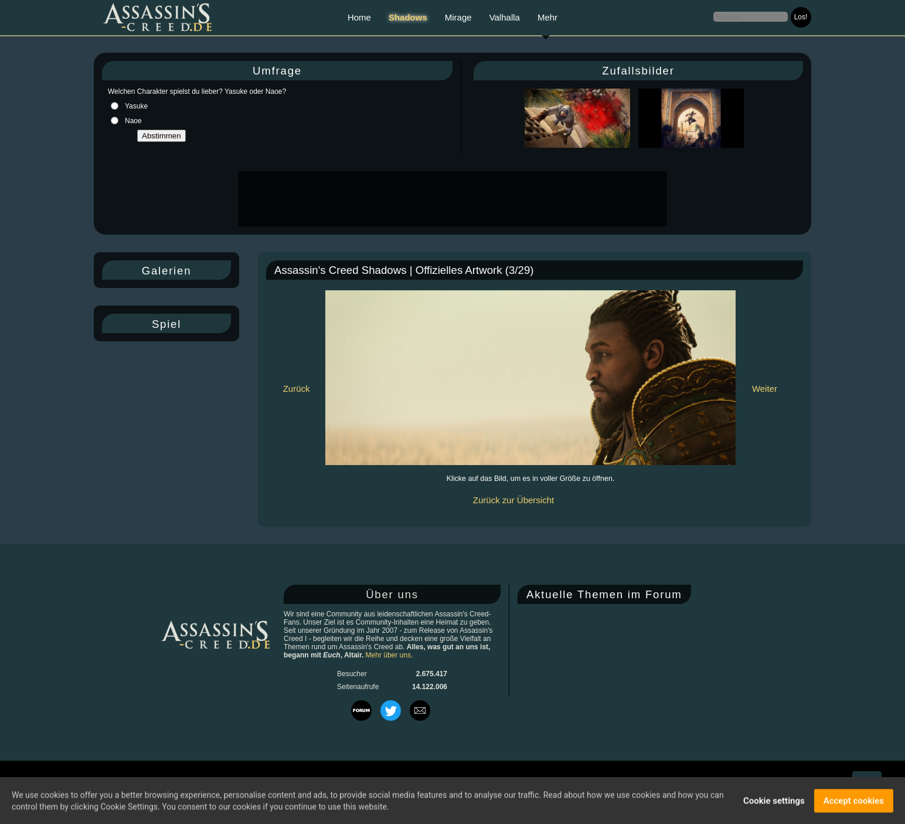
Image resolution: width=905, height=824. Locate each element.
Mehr (547, 17)
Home (359, 17)
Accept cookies (854, 801)
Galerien (167, 271)
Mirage (458, 17)
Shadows (408, 17)
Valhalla (504, 17)
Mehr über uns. (389, 655)
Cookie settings (774, 801)
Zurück (296, 389)
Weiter (764, 389)
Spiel (166, 324)
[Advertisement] (451, 198)
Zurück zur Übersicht (513, 500)
